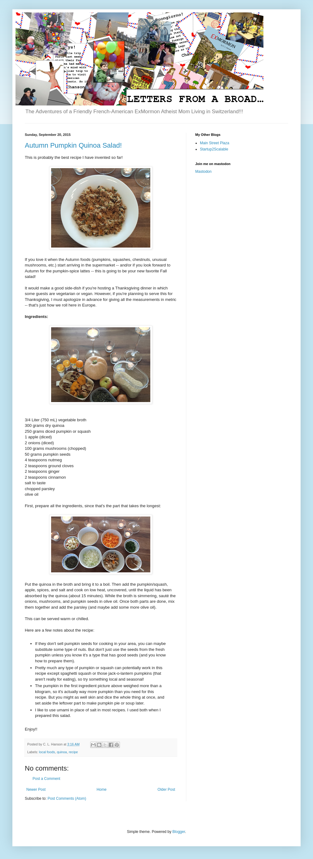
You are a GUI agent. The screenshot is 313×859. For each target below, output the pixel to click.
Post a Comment (46, 778)
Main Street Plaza (214, 143)
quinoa (62, 752)
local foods (47, 752)
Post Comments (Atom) (66, 798)
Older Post (166, 789)
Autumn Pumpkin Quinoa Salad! (73, 145)
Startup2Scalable (214, 149)
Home (102, 789)
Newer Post (36, 789)
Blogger (178, 832)
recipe (73, 752)
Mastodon (203, 171)
